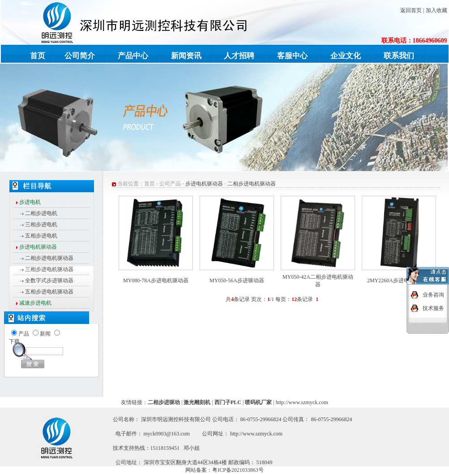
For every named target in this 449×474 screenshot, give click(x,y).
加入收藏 (436, 10)
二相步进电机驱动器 (49, 258)
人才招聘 (239, 56)
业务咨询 (433, 293)
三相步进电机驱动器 (49, 269)
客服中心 (292, 56)
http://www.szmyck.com (302, 402)
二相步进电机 (41, 213)
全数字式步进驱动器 (49, 280)
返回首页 (411, 10)
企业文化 (345, 56)
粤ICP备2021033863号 (238, 470)
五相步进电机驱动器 (49, 292)
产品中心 (133, 56)
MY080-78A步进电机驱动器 (155, 280)
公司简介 (79, 56)
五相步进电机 (41, 236)
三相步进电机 (41, 224)
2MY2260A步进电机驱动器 (399, 280)
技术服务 (433, 307)
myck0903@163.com (167, 434)
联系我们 (399, 56)
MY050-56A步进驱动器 (237, 280)
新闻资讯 (186, 56)
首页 (37, 56)
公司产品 (170, 184)
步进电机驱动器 (204, 184)
